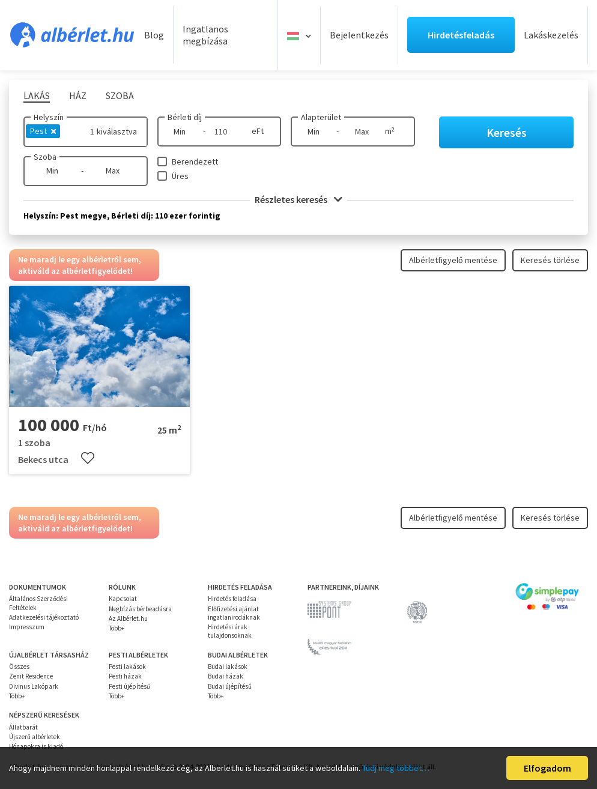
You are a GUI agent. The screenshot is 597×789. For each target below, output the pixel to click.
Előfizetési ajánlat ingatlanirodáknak (234, 613)
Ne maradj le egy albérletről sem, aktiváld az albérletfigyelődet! (79, 265)
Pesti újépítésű (129, 686)
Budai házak (225, 676)
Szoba (45, 156)
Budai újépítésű (230, 686)
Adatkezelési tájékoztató (44, 617)
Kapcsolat (123, 598)
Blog (154, 35)
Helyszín (49, 117)
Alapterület (321, 117)
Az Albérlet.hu (128, 618)
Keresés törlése (550, 260)
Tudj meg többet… (395, 768)
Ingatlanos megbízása (205, 35)
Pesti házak (125, 676)
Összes (19, 666)
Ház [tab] (77, 95)
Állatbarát (23, 727)
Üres (180, 176)
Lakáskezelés (551, 35)
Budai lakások (227, 666)
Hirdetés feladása (232, 598)
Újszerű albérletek (34, 737)
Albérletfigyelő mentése (453, 260)
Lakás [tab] (36, 95)
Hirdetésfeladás (461, 35)
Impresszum (26, 627)
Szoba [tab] (120, 95)
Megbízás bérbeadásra (140, 609)
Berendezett (195, 161)
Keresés (506, 132)
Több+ (116, 628)
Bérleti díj (185, 117)
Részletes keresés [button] (298, 199)
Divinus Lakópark (33, 686)
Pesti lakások (127, 666)
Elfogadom (547, 768)
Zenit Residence (31, 676)
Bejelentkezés (359, 35)
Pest (43, 130)
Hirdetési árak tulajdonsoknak (230, 631)
